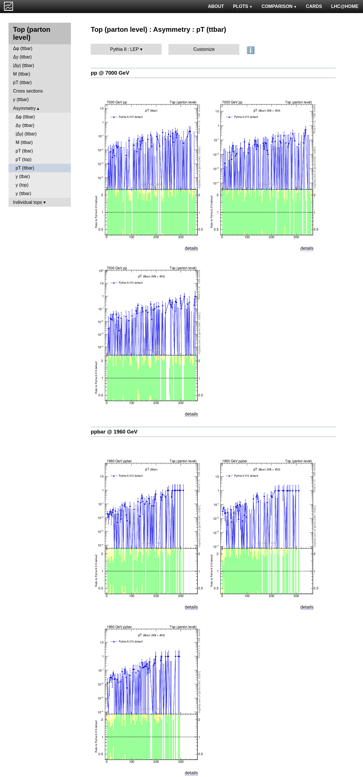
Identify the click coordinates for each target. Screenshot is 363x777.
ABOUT (216, 6)
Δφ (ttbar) (22, 48)
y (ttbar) (21, 99)
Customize (204, 49)
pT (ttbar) (22, 82)
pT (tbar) (24, 150)
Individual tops (27, 202)
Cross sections (28, 91)
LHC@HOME (344, 6)
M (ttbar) (21, 74)
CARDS (314, 6)
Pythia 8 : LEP (124, 49)
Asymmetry (24, 108)
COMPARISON (279, 6)
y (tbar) (23, 176)
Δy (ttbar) (22, 57)
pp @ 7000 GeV (110, 73)
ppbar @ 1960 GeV (114, 432)
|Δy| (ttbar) (23, 65)
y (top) (22, 185)
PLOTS (243, 6)
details (191, 248)
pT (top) (23, 159)
